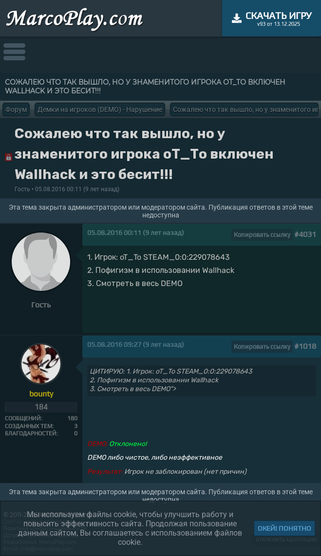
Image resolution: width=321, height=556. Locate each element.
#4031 (305, 234)
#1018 (305, 346)
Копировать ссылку (262, 234)
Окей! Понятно (284, 528)
